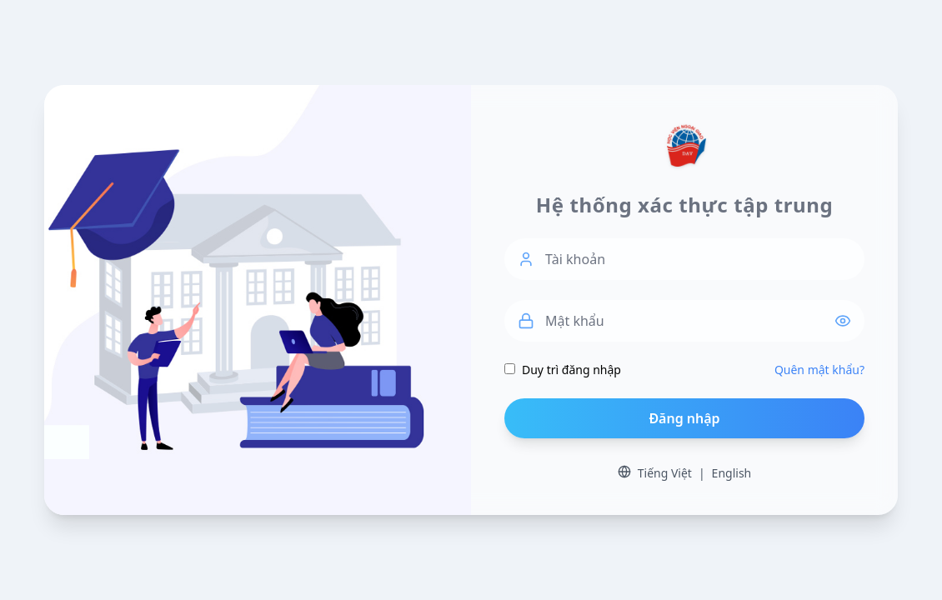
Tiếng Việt (665, 473)
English (732, 473)
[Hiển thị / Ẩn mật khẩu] (849, 321)
